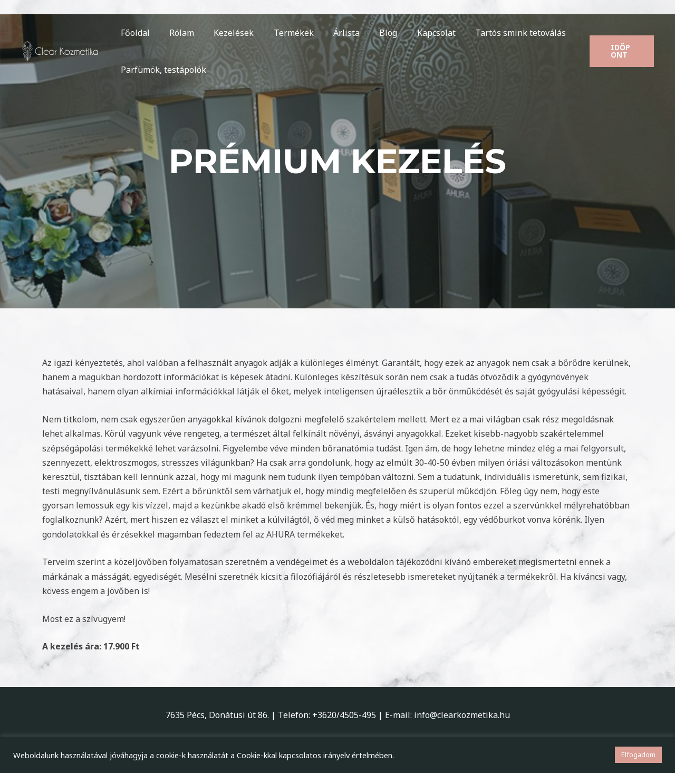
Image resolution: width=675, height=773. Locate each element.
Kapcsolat (418, 33)
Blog (373, 33)
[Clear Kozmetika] (60, 50)
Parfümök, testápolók (162, 70)
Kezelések (227, 33)
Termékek (284, 33)
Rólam (177, 33)
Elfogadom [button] (638, 754)
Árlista (334, 33)
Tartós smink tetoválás (499, 33)
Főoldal (133, 33)
